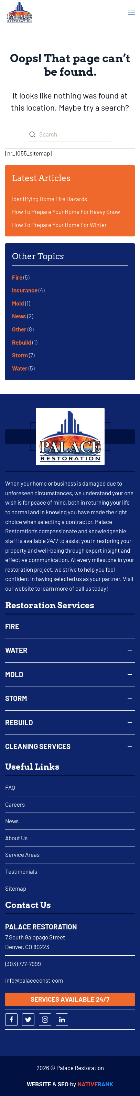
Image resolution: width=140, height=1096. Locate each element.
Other (19, 329)
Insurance (24, 290)
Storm (20, 355)
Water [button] (16, 650)
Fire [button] (12, 626)
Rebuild (21, 342)
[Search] (70, 134)
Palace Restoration (41, 926)
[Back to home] (19, 12)
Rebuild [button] (19, 722)
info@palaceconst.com (34, 980)
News (19, 315)
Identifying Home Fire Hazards (49, 198)
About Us (16, 837)
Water (20, 368)
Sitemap (15, 888)
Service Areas (22, 854)
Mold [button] (14, 674)
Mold (18, 303)
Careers (15, 804)
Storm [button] (16, 698)
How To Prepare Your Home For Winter (59, 224)
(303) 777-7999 (23, 963)
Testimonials (21, 871)
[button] (131, 12)
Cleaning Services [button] (38, 746)
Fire (17, 277)
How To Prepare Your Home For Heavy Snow (66, 211)
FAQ (10, 787)
